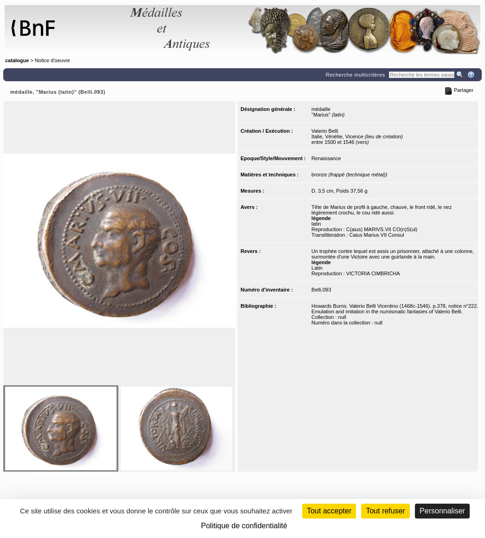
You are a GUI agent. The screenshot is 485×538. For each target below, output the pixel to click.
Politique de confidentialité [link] (244, 526)
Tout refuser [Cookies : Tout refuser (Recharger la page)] (385, 511)
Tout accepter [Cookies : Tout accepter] (329, 511)
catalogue (17, 60)
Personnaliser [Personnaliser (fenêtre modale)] (442, 511)
